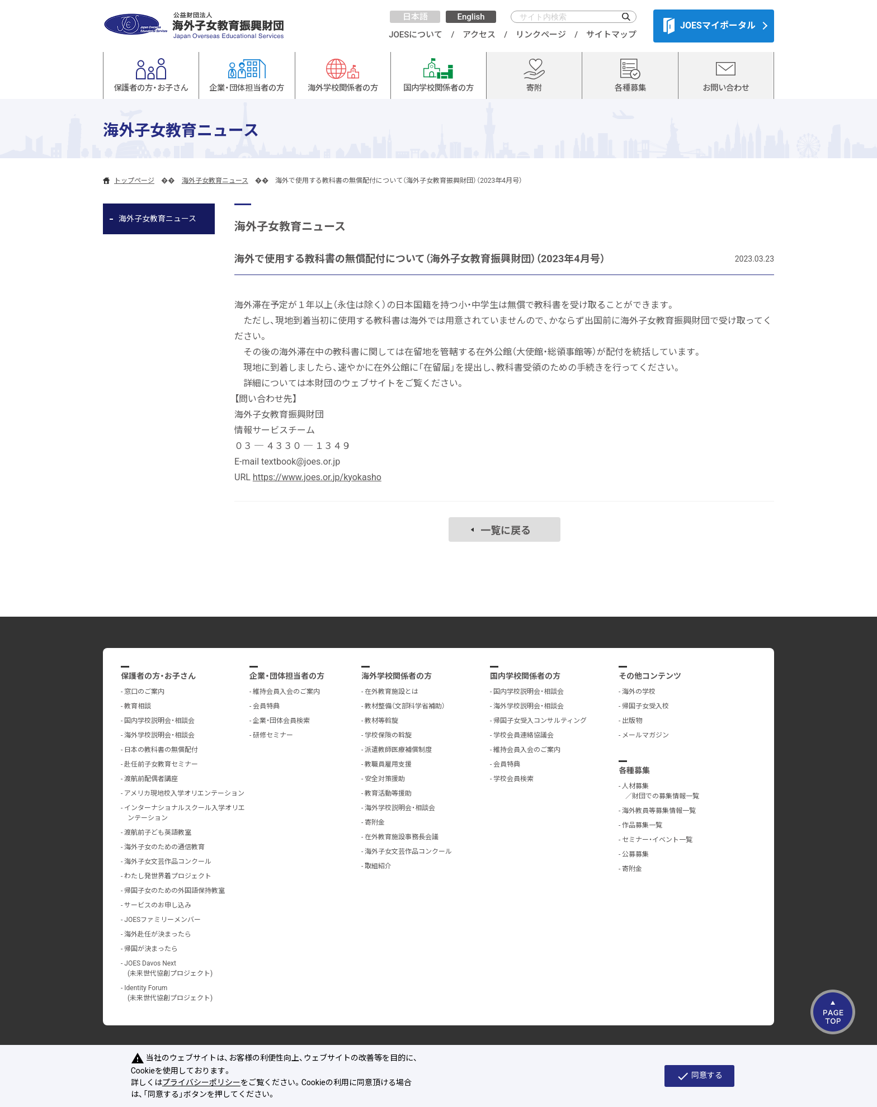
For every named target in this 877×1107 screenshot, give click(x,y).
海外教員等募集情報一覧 (659, 811)
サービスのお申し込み (157, 905)
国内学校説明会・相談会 (159, 721)
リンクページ (541, 35)
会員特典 (266, 706)
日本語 (415, 17)
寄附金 (375, 822)
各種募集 (634, 770)
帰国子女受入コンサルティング (540, 721)
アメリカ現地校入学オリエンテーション (184, 793)
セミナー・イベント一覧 (657, 840)
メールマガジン (645, 735)
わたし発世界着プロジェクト (167, 876)
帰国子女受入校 (645, 706)
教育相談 (137, 706)
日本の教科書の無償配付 (161, 750)
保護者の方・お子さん (158, 675)
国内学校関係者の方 (525, 675)
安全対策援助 (385, 779)
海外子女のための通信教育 (164, 847)
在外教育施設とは (391, 692)
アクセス (479, 35)
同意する (699, 1076)
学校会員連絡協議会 (523, 735)
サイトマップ (611, 35)
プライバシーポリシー (201, 1082)
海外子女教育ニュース (215, 180)
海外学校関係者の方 (396, 675)
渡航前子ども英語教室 (157, 832)
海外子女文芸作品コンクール (167, 861)
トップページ (134, 180)
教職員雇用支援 (388, 764)
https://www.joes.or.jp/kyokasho (317, 477)
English (470, 17)
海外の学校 (639, 692)
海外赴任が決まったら (157, 934)
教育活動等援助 (388, 793)
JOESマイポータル (709, 26)
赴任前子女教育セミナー (161, 764)
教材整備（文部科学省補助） (405, 706)
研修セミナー (273, 735)
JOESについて (415, 35)
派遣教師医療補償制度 (398, 750)
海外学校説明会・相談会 (159, 735)
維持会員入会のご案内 (286, 692)
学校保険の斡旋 (388, 735)
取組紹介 (378, 866)
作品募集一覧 (642, 825)
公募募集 (635, 854)
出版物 (632, 721)
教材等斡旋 (381, 721)
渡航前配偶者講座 (151, 779)
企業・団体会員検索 (281, 721)
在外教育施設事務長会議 (401, 837)
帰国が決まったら (151, 949)
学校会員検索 (513, 779)
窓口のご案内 (144, 692)
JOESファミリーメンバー (162, 920)
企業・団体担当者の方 (286, 675)
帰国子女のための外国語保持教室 (174, 891)
